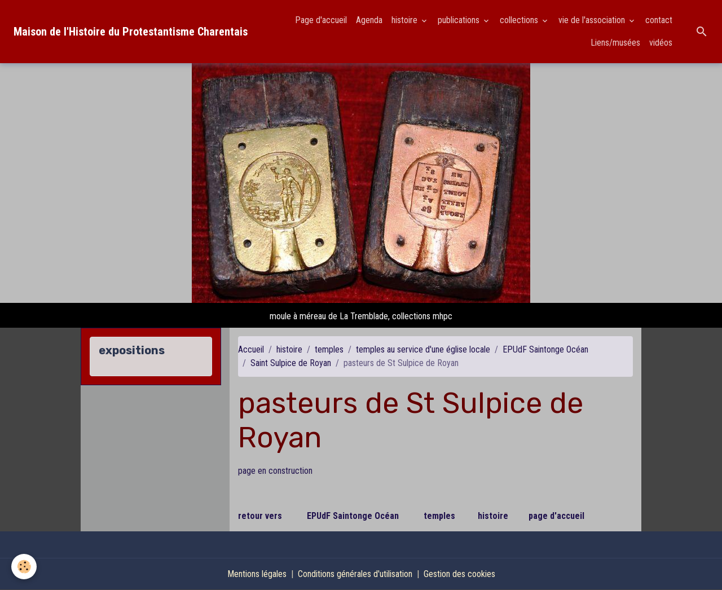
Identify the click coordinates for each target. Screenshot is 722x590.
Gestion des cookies (459, 574)
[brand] (130, 31)
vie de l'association (592, 20)
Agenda (369, 20)
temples (329, 349)
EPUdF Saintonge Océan (545, 349)
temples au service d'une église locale (423, 349)
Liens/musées (615, 42)
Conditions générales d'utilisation (355, 574)
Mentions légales (257, 574)
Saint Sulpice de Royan (290, 363)
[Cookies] (24, 566)
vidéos (660, 42)
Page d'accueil (321, 20)
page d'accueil (556, 515)
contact (658, 20)
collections (520, 20)
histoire (405, 20)
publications (460, 20)
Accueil (251, 349)
